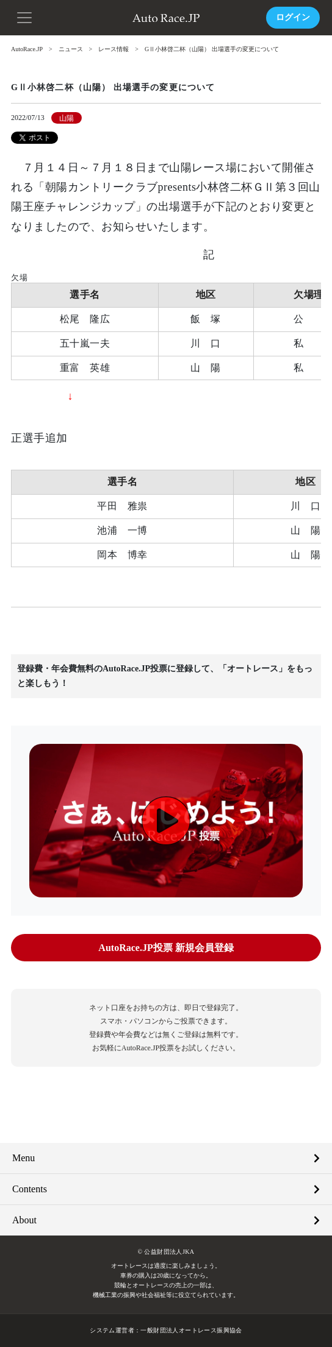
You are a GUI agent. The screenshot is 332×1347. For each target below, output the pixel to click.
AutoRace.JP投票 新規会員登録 (165, 947)
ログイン (293, 17)
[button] (24, 16)
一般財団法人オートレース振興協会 (191, 1330)
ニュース (71, 49)
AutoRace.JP (27, 49)
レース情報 (113, 49)
